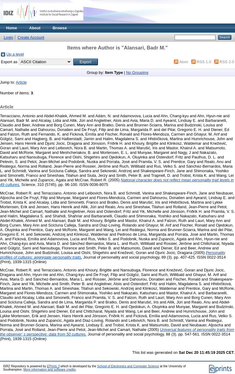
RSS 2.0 (226, 62)
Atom (183, 62)
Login (8, 37)
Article (21, 82)
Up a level (15, 54)
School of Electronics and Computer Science (128, 366)
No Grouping (137, 72)
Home (11, 28)
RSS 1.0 (204, 62)
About (35, 28)
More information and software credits (50, 369)
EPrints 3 (53, 366)
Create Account (30, 37)
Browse (60, 28)
